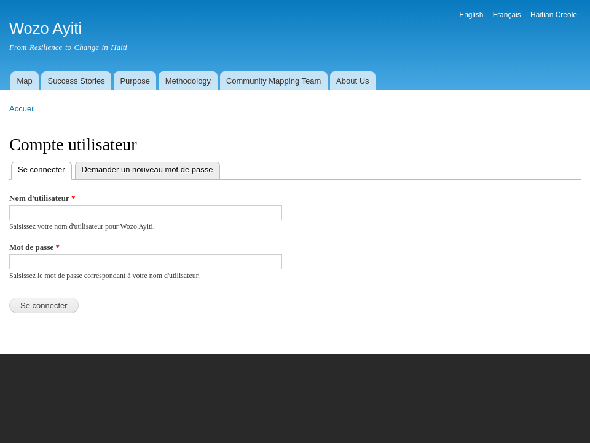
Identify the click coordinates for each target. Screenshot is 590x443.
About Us (352, 81)
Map (24, 81)
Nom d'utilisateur (42, 197)
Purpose (134, 81)
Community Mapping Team (273, 81)
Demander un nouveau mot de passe (147, 169)
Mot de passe (34, 247)
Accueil (22, 108)
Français (507, 14)
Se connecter (45, 168)
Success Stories (75, 81)
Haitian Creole (553, 14)
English (471, 14)
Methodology (188, 81)
